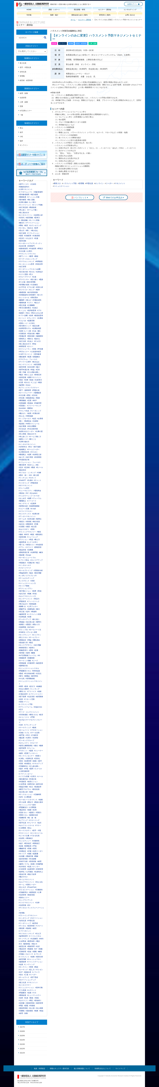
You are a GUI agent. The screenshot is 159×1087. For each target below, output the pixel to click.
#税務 (36, 1011)
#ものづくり (23, 1000)
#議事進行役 (23, 666)
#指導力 (32, 648)
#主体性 (33, 184)
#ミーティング (29, 964)
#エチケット (31, 990)
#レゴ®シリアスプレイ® (27, 576)
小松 (21, 136)
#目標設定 (22, 851)
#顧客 (21, 753)
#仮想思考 (39, 663)
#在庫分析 (35, 514)
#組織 (40, 800)
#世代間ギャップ (25, 326)
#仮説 (31, 573)
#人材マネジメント (26, 354)
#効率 (36, 228)
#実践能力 (22, 563)
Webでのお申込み (114, 197)
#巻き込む (34, 230)
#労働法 (21, 954)
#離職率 (21, 300)
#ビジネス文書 (24, 836)
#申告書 (40, 349)
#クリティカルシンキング (28, 259)
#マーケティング (25, 727)
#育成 (39, 591)
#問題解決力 (23, 807)
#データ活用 (34, 733)
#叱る (28, 313)
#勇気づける (33, 715)
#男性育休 (34, 297)
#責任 (36, 745)
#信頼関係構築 (34, 506)
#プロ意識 (22, 990)
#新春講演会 (30, 398)
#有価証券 (22, 336)
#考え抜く (22, 210)
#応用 (35, 810)
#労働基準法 (23, 892)
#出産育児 (38, 380)
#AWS (41, 939)
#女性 (21, 797)
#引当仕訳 (22, 429)
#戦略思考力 (23, 650)
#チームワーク (24, 977)
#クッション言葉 (33, 197)
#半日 (28, 735)
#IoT (35, 949)
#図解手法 (22, 609)
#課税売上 (22, 339)
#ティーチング (24, 939)
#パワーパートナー (36, 694)
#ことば (34, 382)
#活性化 (37, 758)
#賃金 (29, 951)
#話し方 (32, 970)
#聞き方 (30, 802)
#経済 (41, 715)
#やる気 (21, 678)
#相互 (26, 225)
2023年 (22, 1044)
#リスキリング (24, 483)
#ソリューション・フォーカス (30, 462)
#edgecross (38, 707)
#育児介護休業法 (25, 308)
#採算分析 (39, 957)
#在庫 (21, 998)
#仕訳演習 (31, 696)
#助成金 (30, 403)
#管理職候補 (30, 678)
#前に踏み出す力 (25, 344)
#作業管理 (39, 869)
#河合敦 (21, 398)
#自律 (31, 315)
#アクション (23, 539)
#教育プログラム (25, 789)
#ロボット (32, 478)
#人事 (39, 892)
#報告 (39, 532)
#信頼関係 (22, 627)
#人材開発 (22, 828)
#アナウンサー (24, 279)
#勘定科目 (22, 470)
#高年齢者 (37, 354)
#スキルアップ (38, 763)
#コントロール (24, 297)
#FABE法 (22, 632)
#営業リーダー (31, 885)
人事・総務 (24, 102)
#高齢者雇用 (38, 192)
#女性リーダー (38, 851)
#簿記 (31, 1000)
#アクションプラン (26, 588)
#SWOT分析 (23, 861)
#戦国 (38, 398)
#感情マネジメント (34, 377)
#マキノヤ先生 (24, 411)
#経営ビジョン (32, 781)
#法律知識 (22, 617)
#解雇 (40, 951)
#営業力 (38, 812)
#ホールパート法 (35, 630)
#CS (20, 944)
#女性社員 (22, 921)
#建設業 (21, 738)
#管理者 (21, 653)
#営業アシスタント (31, 753)
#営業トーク (23, 323)
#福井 (21, 769)
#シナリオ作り (32, 542)
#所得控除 (32, 861)
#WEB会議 (36, 671)
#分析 (21, 725)
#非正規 (21, 612)
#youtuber (22, 408)
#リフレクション (33, 233)
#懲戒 (21, 673)
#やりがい (34, 452)
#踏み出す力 (31, 434)
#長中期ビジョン (25, 591)
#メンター (36, 866)
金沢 (21, 132)
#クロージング (34, 820)
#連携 (29, 498)
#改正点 (30, 228)
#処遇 (29, 357)
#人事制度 (27, 797)
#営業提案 (22, 663)
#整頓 (36, 256)
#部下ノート (23, 256)
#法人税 (32, 1008)
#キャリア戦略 (37, 205)
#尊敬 (21, 225)
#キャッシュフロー (34, 959)
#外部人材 (39, 287)
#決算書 (21, 1003)
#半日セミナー (24, 351)
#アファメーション (32, 223)
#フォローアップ (25, 619)
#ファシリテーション (35, 962)
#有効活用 (39, 264)
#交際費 (30, 550)
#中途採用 (32, 248)
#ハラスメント (24, 957)
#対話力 (36, 599)
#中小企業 (22, 802)
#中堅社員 (31, 921)
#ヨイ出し (22, 228)
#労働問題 (39, 864)
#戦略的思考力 (24, 187)
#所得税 (28, 521)
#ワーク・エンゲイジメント (29, 712)
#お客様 (40, 418)
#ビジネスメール (36, 833)
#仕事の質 (39, 431)
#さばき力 (29, 238)
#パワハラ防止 (24, 560)
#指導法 (38, 519)
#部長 (32, 529)
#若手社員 (22, 823)
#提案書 (35, 854)
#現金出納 (31, 333)
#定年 (28, 612)
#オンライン (23, 967)
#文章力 (33, 776)
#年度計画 (32, 779)
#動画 (34, 727)
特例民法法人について (103, 1068)
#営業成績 (29, 416)
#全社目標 (31, 367)
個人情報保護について (82, 1068)
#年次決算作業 (32, 429)
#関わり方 (36, 624)
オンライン (99, 183)
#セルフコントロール (26, 825)
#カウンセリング (35, 225)
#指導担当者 (23, 506)
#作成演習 (39, 545)
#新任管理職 (31, 282)
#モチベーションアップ (27, 980)
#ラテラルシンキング (26, 261)
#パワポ (36, 496)
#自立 (31, 787)
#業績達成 (32, 207)
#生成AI (30, 480)
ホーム (73, 20)
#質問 (31, 769)
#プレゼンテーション (26, 890)
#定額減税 (22, 403)
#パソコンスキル (35, 936)
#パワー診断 (23, 315)
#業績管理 (31, 946)
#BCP (35, 400)
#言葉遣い (22, 406)
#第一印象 (22, 372)
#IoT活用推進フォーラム (27, 655)
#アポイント (23, 751)
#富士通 (36, 475)
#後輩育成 (22, 542)
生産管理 (23, 98)
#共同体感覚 (23, 715)
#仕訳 (38, 946)
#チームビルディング (26, 578)
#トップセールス (25, 418)
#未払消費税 (31, 426)
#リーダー (33, 975)
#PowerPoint (31, 887)
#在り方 (40, 295)
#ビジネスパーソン (26, 215)
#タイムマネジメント (26, 879)
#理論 (29, 640)
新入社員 (23, 63)
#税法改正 (27, 843)
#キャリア (22, 854)
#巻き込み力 (23, 604)
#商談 (36, 967)
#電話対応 (22, 810)
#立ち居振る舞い (33, 372)
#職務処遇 (22, 197)
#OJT (21, 972)
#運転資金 (36, 640)
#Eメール (39, 467)
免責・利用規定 (39, 1068)
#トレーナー (38, 751)
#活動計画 (31, 563)
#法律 (37, 902)
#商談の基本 (38, 802)
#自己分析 (22, 341)
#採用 (28, 653)
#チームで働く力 (35, 436)
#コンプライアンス (26, 900)
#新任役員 (35, 789)
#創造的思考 (38, 315)
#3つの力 (37, 341)
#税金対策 (22, 550)
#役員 (29, 866)
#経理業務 (39, 696)
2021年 (22, 1053)
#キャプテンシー (25, 635)
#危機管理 (22, 818)
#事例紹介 (29, 838)
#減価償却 (39, 336)
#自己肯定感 (23, 207)
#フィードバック (33, 601)
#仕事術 (40, 318)
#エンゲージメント (26, 599)
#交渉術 (27, 467)
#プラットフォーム (26, 707)
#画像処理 (22, 658)
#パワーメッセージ (26, 774)
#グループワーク (25, 277)
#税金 (41, 1011)
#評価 (29, 851)
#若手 (40, 761)
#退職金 (27, 676)
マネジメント (120, 183)
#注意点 (38, 673)
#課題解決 (36, 357)
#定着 (36, 650)
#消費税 (21, 1011)
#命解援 (39, 686)
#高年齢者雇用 (24, 194)
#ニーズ (35, 660)
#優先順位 (39, 534)
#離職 (33, 653)
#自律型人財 (37, 454)
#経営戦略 (29, 218)
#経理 (39, 861)
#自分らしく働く (33, 465)
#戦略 (29, 594)
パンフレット (80, 197)
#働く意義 (31, 200)
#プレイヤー (31, 318)
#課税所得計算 (24, 552)
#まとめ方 (22, 498)
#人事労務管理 (24, 771)
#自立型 (34, 527)
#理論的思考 (23, 573)
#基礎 (29, 810)
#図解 (36, 856)
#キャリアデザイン (26, 645)
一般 (21, 115)
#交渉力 (21, 238)
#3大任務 (22, 395)
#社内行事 (22, 246)
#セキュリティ (24, 743)
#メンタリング (24, 918)
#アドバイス (31, 691)
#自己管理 (22, 266)
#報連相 (30, 949)
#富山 (29, 828)
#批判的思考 (31, 310)
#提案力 (32, 812)
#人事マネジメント (26, 189)
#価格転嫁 (22, 302)
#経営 (35, 928)
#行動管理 (31, 663)
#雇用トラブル (24, 864)
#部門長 (21, 735)
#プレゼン (39, 970)
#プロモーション (36, 730)
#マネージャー (24, 833)
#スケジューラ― (25, 349)
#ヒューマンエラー (34, 995)
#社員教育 (34, 939)
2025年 (22, 1036)
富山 (21, 128)
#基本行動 (39, 987)
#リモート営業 (29, 699)
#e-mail (33, 509)
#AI (39, 655)
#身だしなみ (28, 375)
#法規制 (35, 421)
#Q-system (33, 493)
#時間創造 (39, 261)
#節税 (35, 761)
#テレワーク (31, 823)
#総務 (32, 957)
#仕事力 (28, 738)
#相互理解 (37, 573)
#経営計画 (22, 946)
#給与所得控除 (32, 292)
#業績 (33, 467)
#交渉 (21, 467)
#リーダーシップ (25, 923)
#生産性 (21, 838)
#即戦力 (40, 248)
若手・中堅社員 (25, 67)
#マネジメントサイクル (27, 254)
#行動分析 (36, 413)
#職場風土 (22, 454)
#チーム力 (22, 519)
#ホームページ (24, 730)
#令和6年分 (23, 447)
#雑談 (40, 382)
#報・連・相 (31, 818)
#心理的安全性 (24, 452)
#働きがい (22, 413)
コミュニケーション (61, 186)
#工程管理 (22, 869)
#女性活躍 (31, 519)
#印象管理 (37, 403)
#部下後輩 (37, 447)
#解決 (41, 552)
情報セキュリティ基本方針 (59, 1068)
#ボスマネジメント (26, 485)
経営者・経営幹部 (26, 80)
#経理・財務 (23, 1013)
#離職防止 (22, 501)
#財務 (32, 864)
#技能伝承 (27, 972)
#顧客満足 (26, 944)
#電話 (38, 941)
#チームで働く (32, 210)
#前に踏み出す (24, 212)
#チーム (21, 885)
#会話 (34, 418)
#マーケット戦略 (25, 660)
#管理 (35, 848)
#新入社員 (22, 982)
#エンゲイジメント (26, 364)
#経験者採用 (23, 248)
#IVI (27, 493)
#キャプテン (36, 635)
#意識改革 (37, 787)
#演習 (32, 581)
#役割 (31, 792)
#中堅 (26, 769)
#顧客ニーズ (23, 439)
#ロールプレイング (26, 570)
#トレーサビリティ (26, 491)
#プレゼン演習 (32, 632)
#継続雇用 (22, 357)
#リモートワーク (25, 568)
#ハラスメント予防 (26, 704)
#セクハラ (29, 954)
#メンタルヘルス (25, 565)
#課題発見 (29, 524)
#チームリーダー (33, 449)
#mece (28, 385)
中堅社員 (89, 183)
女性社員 (23, 72)
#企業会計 (39, 272)
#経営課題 (37, 364)
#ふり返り (32, 202)
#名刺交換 (22, 377)
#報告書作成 (23, 779)
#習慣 (21, 236)
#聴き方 (34, 944)
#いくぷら (22, 310)
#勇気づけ (22, 691)
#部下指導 (22, 696)
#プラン (21, 547)
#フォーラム (37, 498)
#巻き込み (35, 362)
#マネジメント (32, 982)
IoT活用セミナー (26, 111)
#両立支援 (22, 305)
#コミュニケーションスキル (29, 668)
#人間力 (29, 251)
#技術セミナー (24, 897)
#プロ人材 (31, 287)
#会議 (21, 964)
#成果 (29, 454)
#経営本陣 (22, 367)
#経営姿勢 (22, 748)
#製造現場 (31, 895)
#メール (40, 776)
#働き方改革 (31, 874)
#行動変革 (27, 236)
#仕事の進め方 (24, 442)
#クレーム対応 (24, 488)
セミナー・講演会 (84, 20)
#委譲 (41, 279)
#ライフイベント (25, 205)
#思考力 (37, 218)
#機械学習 (22, 848)
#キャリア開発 (24, 586)
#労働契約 (39, 890)
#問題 (21, 1005)
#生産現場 (22, 905)
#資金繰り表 (23, 642)
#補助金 (30, 408)
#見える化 (39, 882)
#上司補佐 (29, 872)
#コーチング (23, 970)
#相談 (32, 534)
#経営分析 (39, 784)
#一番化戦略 (23, 220)
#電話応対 (22, 949)
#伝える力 (22, 887)
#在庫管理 (27, 761)
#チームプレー (34, 637)
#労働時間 (37, 794)
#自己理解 (37, 645)
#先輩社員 (29, 758)
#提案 (31, 751)
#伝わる (27, 382)
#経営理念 (34, 676)
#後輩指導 (22, 962)
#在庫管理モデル (25, 328)
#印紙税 (32, 1005)
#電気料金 (37, 491)
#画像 (40, 949)
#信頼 (39, 691)
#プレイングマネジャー (27, 532)
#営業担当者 (38, 570)
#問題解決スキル (25, 671)
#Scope (28, 555)
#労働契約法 (23, 766)
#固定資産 (31, 336)
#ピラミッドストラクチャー (29, 387)
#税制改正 (36, 843)
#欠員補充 (34, 285)
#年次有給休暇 (29, 673)
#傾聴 (29, 854)
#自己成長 (22, 233)
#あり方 (21, 457)
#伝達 (34, 277)
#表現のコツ (30, 545)
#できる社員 (34, 836)
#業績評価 (29, 856)
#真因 (28, 527)
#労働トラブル (24, 733)
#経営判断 (22, 959)
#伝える (21, 416)
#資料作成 (31, 784)
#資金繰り (37, 1000)
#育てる (21, 545)
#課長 (31, 650)
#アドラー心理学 (25, 362)
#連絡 (21, 534)
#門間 (32, 717)
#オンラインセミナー (26, 756)
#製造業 (21, 928)
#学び (30, 447)
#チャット (37, 480)
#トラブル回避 (24, 776)
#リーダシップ (35, 411)
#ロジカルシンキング (26, 933)
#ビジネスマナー (25, 985)
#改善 (29, 993)
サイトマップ (120, 1068)
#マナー (38, 825)
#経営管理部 (23, 859)
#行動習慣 (36, 236)
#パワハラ (37, 954)
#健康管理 (22, 614)
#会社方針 (22, 594)
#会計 (21, 843)
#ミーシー (22, 318)
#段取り (38, 756)
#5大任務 (22, 251)
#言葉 (21, 763)
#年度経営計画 (24, 460)
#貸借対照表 (30, 1003)
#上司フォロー (32, 606)
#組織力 (21, 313)
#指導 (34, 591)
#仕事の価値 (23, 202)
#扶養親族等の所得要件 (27, 295)
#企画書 (21, 856)
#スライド (29, 547)
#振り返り (35, 619)
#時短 (34, 344)
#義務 (41, 745)
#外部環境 (37, 457)
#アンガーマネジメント (27, 516)
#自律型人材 (38, 215)
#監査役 (21, 424)
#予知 (35, 846)
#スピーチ (34, 743)
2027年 (22, 1027)
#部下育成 (34, 977)
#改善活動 (22, 537)
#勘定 (31, 642)
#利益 (32, 370)
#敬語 (21, 375)
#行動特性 (35, 841)
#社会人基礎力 (24, 689)
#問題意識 (34, 483)
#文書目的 (22, 333)
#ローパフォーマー (26, 393)
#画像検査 (31, 658)
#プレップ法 (23, 630)
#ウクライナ (23, 290)
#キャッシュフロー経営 (27, 805)
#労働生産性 (37, 300)
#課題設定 (22, 640)
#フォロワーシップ (26, 496)
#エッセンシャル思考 (26, 264)
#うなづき (22, 321)
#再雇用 (34, 612)
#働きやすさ (23, 877)
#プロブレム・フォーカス (28, 359)
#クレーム (31, 748)
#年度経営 (22, 781)
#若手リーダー (24, 184)
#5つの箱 (22, 282)
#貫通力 (28, 624)
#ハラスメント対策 (34, 614)
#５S (34, 993)
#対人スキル (23, 637)
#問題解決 (22, 993)
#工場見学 (34, 735)
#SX (30, 475)
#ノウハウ (36, 972)
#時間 (21, 686)
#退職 (35, 951)
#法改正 (35, 308)
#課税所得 (37, 547)
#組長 (29, 413)
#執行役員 (36, 521)
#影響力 (21, 624)
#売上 (31, 274)
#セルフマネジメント (26, 882)
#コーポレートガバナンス (28, 800)
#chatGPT (22, 480)
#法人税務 (39, 1008)
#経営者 (35, 923)
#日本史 (34, 395)
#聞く (28, 230)
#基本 (26, 686)
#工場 (26, 975)
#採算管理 (39, 1003)
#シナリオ (38, 769)
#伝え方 (38, 933)
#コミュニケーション (26, 987)
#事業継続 (22, 400)
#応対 (38, 370)
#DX (28, 905)
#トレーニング (32, 537)
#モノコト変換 (34, 220)
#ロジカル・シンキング (27, 472)
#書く (39, 331)
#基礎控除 (22, 292)
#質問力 (38, 622)
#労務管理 (22, 951)
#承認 (31, 539)
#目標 (26, 380)
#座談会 (21, 493)
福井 (21, 141)
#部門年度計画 (24, 370)
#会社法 (21, 524)
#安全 (21, 975)
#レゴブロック (24, 581)
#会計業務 (22, 426)
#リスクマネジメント (26, 902)
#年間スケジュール (32, 424)
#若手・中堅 (36, 830)
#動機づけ (22, 606)
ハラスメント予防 (70, 183)
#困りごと (32, 439)
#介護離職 (31, 305)
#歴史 (29, 395)
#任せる (32, 272)
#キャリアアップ (36, 560)
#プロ (39, 310)
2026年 (22, 1031)
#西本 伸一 (23, 475)
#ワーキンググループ (26, 740)
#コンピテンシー (25, 841)
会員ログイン (132, 4)
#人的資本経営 (35, 351)
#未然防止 (27, 763)
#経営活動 (22, 241)
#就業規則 (32, 892)
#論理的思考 (23, 936)
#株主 (38, 609)
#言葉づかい (23, 812)
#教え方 (37, 539)
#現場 (36, 998)
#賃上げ (28, 300)
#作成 (35, 594)
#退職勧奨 (37, 393)
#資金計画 (22, 874)
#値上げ (37, 302)
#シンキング (34, 689)
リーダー (109, 183)
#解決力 (21, 223)
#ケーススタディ (25, 830)
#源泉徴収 (29, 1011)
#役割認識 (32, 604)
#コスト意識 (23, 274)
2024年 (22, 1040)
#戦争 (38, 290)
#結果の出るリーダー (26, 431)
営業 (21, 106)
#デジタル (22, 926)
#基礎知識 (31, 609)
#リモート (39, 926)
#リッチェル (23, 478)
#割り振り (34, 279)
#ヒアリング (23, 820)
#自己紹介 (31, 627)
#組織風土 (22, 449)
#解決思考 (22, 465)
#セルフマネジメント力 (27, 596)
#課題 (26, 1005)
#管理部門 (31, 246)
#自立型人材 (23, 792)
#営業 (31, 967)
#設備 (21, 846)
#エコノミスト (24, 717)
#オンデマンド (24, 503)
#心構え (21, 758)
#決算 (21, 699)
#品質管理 (31, 869)
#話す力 (32, 686)
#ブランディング (30, 725)
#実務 (29, 848)
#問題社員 (35, 390)
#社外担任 (22, 866)
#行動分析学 (23, 694)
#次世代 (21, 218)
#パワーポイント (25, 931)
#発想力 (21, 521)
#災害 (29, 400)
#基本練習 (22, 200)
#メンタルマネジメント (27, 444)
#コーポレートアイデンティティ (30, 243)
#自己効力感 (23, 272)
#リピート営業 (24, 509)
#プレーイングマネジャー (28, 915)
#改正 (38, 563)
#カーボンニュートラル (27, 557)
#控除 (34, 349)
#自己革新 (29, 457)
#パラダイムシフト (26, 192)
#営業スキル (23, 815)
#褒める (30, 339)
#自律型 (35, 738)
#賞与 (21, 676)
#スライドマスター (26, 511)
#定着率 (33, 503)
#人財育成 (22, 784)
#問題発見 (22, 601)
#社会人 (30, 341)
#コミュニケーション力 (27, 583)
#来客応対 (37, 375)
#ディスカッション (26, 794)
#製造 (31, 998)
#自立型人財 (30, 622)
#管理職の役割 (24, 285)
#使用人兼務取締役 (26, 745)
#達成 (31, 380)
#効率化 (21, 872)
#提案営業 (31, 321)
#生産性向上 (38, 872)
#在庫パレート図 (25, 331)
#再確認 (21, 622)
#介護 (21, 382)
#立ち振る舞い (34, 766)
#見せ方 (21, 230)
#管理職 (21, 913)
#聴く (21, 421)
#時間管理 (22, 346)
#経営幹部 (31, 926)
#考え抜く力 (23, 436)
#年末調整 (32, 859)
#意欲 (21, 380)
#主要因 (21, 527)
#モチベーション (36, 918)
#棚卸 (38, 333)
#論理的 (21, 385)
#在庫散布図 (36, 328)
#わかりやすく (24, 529)
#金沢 (39, 823)
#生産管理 (22, 895)
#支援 (36, 238)
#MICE (26, 534)
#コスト (30, 302)
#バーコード (31, 501)
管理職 (81, 183)
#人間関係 (32, 807)
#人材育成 (22, 941)
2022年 (22, 1049)
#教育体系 (31, 941)
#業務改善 (22, 995)
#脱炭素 (21, 555)
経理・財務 (24, 93)
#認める (37, 339)
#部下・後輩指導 (25, 390)
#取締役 (28, 928)
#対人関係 (22, 434)
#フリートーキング (34, 406)
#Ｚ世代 (32, 323)
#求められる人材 (37, 313)
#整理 (31, 256)
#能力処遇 (34, 194)
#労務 (36, 524)
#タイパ (30, 346)
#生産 (26, 998)
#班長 (21, 761)
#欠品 (34, 331)
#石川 (21, 709)
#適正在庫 (35, 326)
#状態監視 (27, 846)
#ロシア (32, 290)
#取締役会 (27, 421)
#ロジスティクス (25, 514)
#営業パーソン (24, 702)
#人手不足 (22, 287)
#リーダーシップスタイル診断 (30, 269)
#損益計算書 (23, 787)
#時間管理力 (23, 648)
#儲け (38, 367)
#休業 (29, 617)
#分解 (39, 472)
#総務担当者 (33, 815)
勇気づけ (57, 183)
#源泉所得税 (23, 1008)
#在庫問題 (34, 552)
